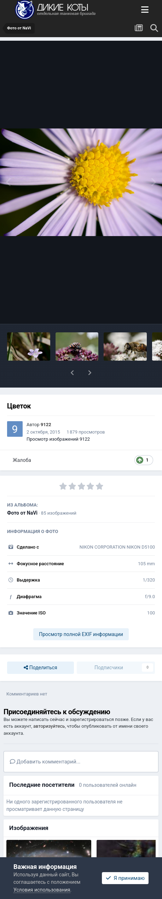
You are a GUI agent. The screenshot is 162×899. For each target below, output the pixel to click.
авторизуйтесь (49, 726)
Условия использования (41, 890)
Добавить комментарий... (45, 761)
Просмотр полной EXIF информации (81, 634)
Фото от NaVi (22, 513)
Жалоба (22, 460)
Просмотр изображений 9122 (58, 439)
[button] (72, 372)
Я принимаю (125, 878)
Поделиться (40, 668)
